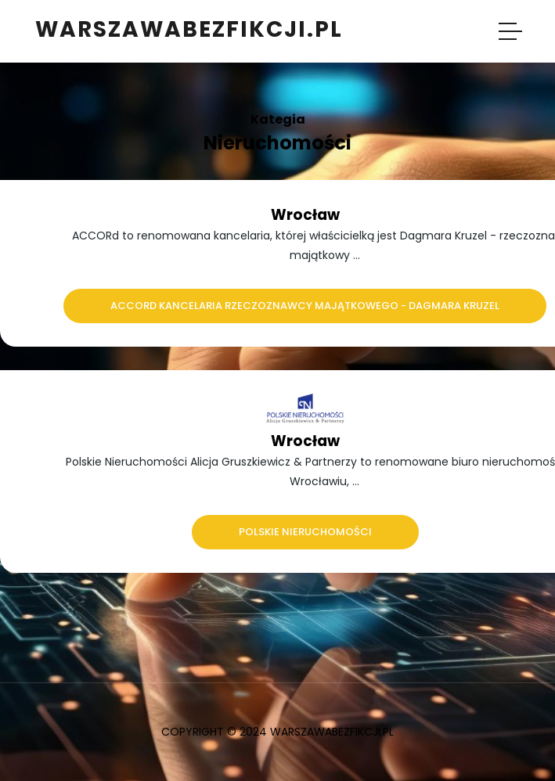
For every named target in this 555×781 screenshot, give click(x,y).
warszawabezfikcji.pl (189, 29)
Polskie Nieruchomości (305, 531)
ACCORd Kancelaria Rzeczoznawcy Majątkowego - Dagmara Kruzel (304, 305)
